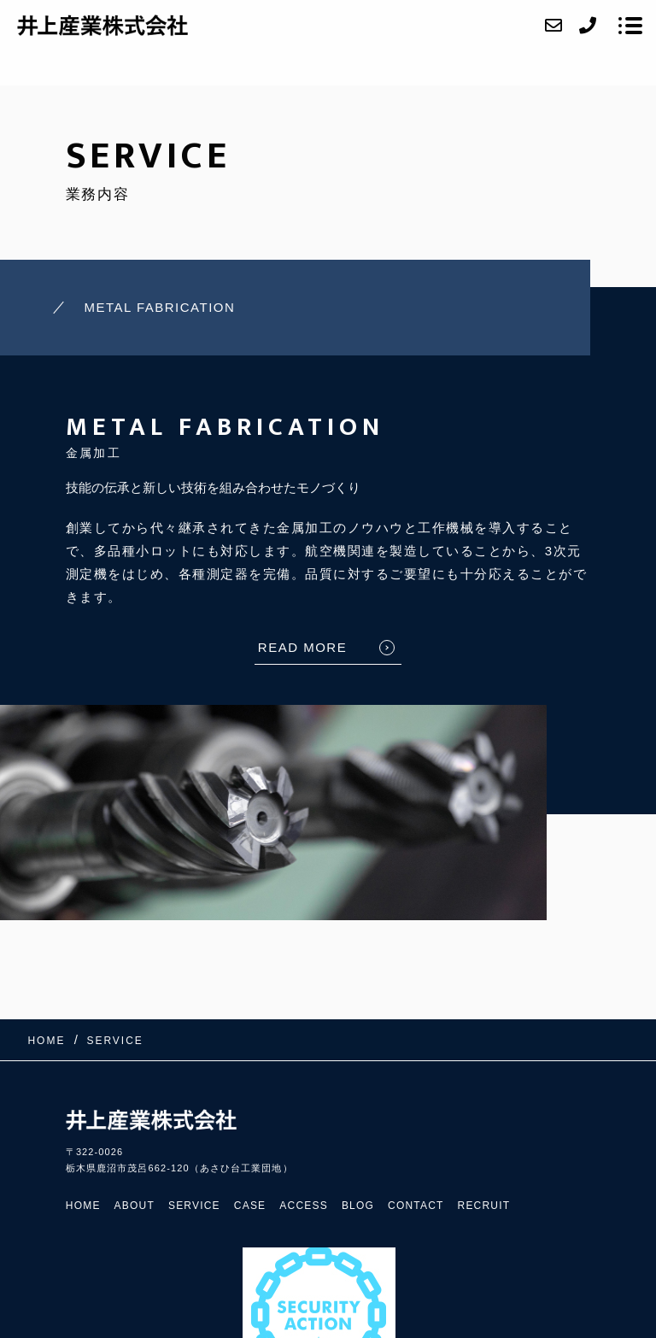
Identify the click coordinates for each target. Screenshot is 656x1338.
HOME (83, 1206)
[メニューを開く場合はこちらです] (630, 25)
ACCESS (303, 1206)
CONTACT (416, 1206)
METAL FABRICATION (159, 307)
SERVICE (194, 1206)
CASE (250, 1206)
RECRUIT (484, 1206)
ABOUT (134, 1206)
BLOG (358, 1206)
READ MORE (302, 647)
